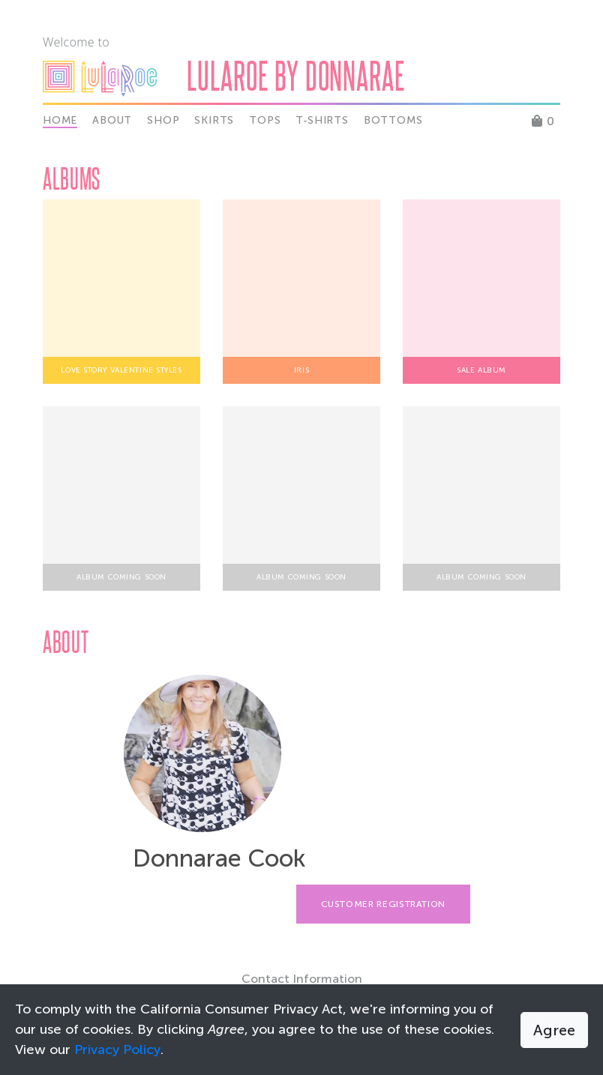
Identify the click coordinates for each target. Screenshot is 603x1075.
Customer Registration (383, 904)
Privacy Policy (117, 1049)
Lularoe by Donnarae (296, 75)
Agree (554, 1030)
